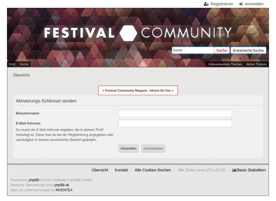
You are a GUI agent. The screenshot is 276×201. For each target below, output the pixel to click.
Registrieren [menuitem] (222, 4)
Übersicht (100, 170)
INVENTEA (64, 190)
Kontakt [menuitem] (121, 170)
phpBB (34, 180)
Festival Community (70, 37)
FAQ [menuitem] (12, 64)
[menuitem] (249, 170)
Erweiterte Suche (248, 50)
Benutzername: (28, 113)
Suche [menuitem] (24, 64)
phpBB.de (62, 185)
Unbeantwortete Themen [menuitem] (225, 64)
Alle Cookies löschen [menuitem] (153, 170)
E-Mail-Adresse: (28, 123)
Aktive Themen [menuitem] (256, 64)
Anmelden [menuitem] (254, 4)
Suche (221, 50)
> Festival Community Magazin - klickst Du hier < (138, 90)
